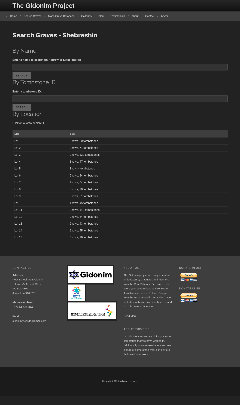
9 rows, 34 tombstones (85, 178)
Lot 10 (18, 206)
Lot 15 (18, 242)
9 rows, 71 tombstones (85, 150)
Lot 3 (18, 157)
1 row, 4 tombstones (83, 171)
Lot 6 (18, 178)
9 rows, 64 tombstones (85, 185)
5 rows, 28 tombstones (85, 192)
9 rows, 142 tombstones (86, 213)
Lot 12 (18, 220)
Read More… (131, 322)
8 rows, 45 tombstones (85, 235)
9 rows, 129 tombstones (86, 157)
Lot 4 (18, 164)
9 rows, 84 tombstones (85, 220)
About (136, 15)
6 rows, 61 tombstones (85, 199)
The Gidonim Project (44, 5)
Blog (102, 15)
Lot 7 (18, 185)
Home (15, 15)
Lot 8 (18, 192)
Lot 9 (18, 199)
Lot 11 (18, 213)
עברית (166, 15)
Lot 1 (18, 143)
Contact (151, 15)
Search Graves (34, 15)
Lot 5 (18, 171)
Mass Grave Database (63, 15)
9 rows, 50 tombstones (85, 143)
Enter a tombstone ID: (27, 92)
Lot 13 (18, 228)
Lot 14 (18, 235)
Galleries (88, 15)
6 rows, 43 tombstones (85, 228)
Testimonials (119, 15)
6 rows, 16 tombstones (85, 242)
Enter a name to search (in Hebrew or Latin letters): (47, 60)
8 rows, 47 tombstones (85, 164)
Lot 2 (18, 150)
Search (22, 76)
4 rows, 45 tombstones (85, 206)
